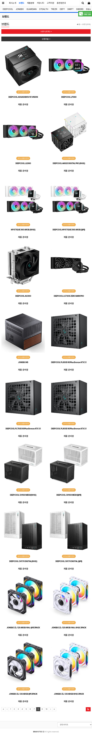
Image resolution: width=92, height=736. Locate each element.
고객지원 (50, 3)
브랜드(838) (46, 31)
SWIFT (70, 9)
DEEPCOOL (8, 9)
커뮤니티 (40, 3)
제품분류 (30, 3)
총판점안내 (61, 3)
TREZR (54, 9)
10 (46, 709)
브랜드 (21, 3)
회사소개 (12, 3)
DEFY (62, 9)
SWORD (79, 9)
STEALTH (43, 9)
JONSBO (20, 9)
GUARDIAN (31, 9)
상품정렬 (46, 39)
